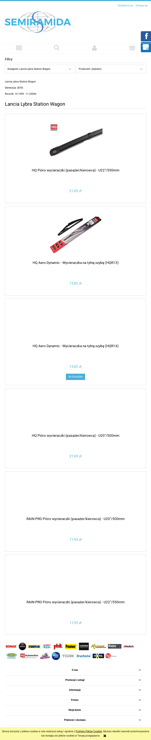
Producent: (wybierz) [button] (90, 69)
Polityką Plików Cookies (89, 731)
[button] (18, 47)
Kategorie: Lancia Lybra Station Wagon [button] (29, 69)
